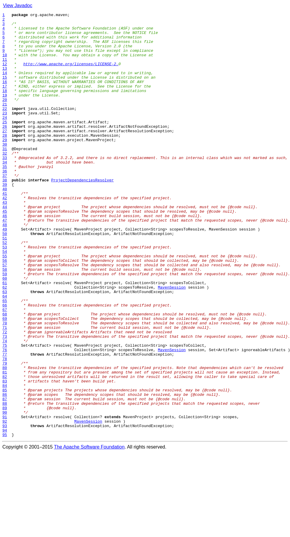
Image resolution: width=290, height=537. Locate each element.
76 (4, 417)
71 (4, 390)
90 (4, 492)
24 (4, 138)
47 (4, 262)
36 (4, 203)
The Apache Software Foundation (89, 531)
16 (4, 96)
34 (4, 192)
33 (4, 187)
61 (4, 337)
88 (4, 482)
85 (4, 465)
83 (4, 455)
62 (4, 342)
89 (4, 487)
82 (4, 449)
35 (4, 197)
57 (4, 315)
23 (4, 133)
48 (4, 267)
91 (4, 498)
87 (4, 476)
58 (4, 321)
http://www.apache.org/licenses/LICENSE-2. (70, 74)
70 (4, 385)
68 (4, 374)
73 (4, 401)
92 (4, 503)
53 (4, 294)
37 (4, 208)
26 (4, 149)
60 (4, 331)
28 (4, 160)
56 (4, 310)
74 (4, 407)
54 (4, 299)
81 (4, 444)
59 (4, 326)
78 (4, 428)
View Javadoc (17, 5)
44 (4, 246)
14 (4, 85)
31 (4, 176)
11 (4, 69)
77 (4, 423)
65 (4, 358)
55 (4, 305)
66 (4, 364)
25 (4, 144)
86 (4, 471)
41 (4, 230)
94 (4, 514)
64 (4, 353)
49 (4, 272)
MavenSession (172, 342)
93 (4, 508)
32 (4, 181)
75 (4, 412)
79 (4, 433)
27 (4, 155)
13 (4, 80)
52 (4, 289)
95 (4, 519)
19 (4, 112)
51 (4, 283)
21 (4, 122)
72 (4, 396)
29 (4, 165)
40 (4, 224)
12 (4, 74)
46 (4, 256)
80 (4, 439)
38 (4, 214)
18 (4, 106)
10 (4, 63)
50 (4, 278)
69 (4, 380)
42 (4, 235)
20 (4, 117)
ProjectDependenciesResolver (82, 214)
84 (4, 460)
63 (4, 348)
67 (4, 369)
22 (4, 128)
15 (4, 90)
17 (4, 101)
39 (4, 219)
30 (4, 171)
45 (4, 251)
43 (4, 240)
